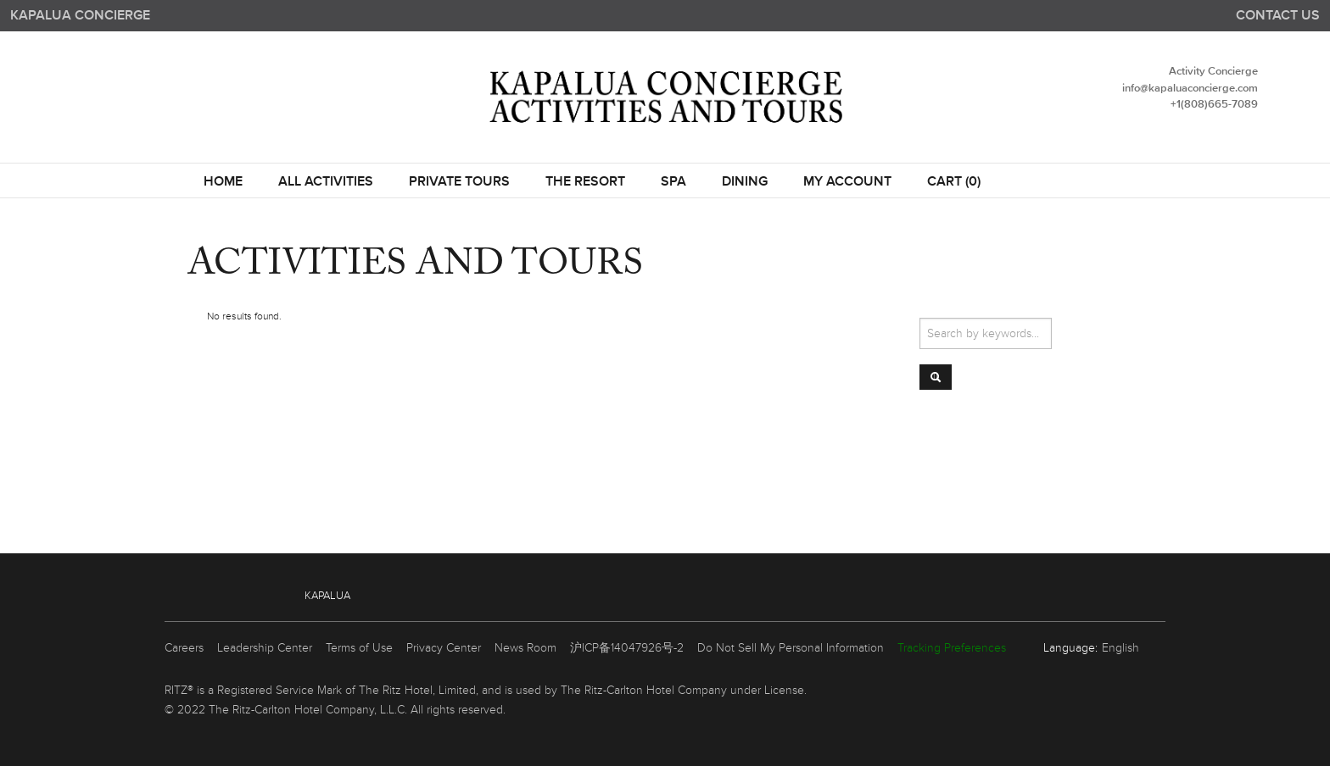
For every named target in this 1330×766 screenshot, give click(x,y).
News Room (525, 648)
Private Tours (459, 182)
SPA (673, 182)
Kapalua (327, 595)
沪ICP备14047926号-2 (627, 648)
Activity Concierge (1213, 71)
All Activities (325, 182)
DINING (745, 182)
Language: (1070, 648)
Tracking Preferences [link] (951, 648)
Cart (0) (954, 182)
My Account (847, 182)
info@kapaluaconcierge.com (1190, 88)
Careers (184, 648)
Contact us (1278, 16)
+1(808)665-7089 (1214, 104)
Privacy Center (443, 648)
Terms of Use (359, 648)
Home (223, 182)
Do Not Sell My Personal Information (790, 648)
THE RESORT (585, 182)
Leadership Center (264, 648)
